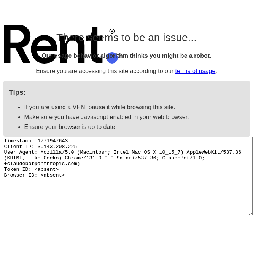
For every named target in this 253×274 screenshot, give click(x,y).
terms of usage (195, 71)
